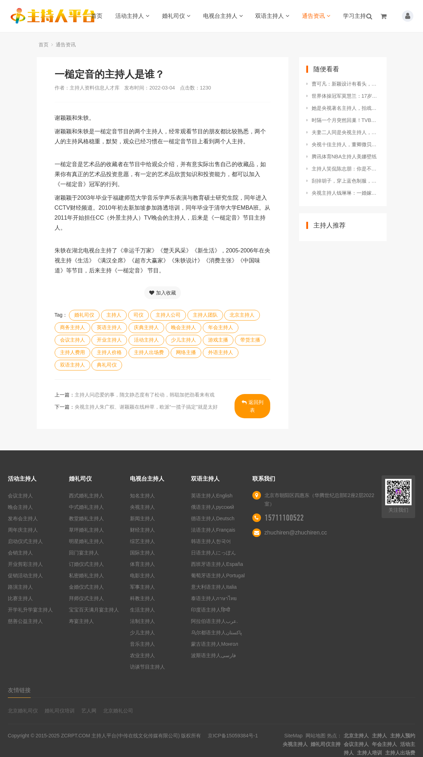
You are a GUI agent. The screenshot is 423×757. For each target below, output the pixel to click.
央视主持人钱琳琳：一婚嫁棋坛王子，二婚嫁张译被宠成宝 (345, 193)
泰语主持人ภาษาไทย (214, 598)
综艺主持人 (142, 541)
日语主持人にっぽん (213, 553)
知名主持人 (142, 495)
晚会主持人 (183, 327)
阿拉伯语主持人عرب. (215, 621)
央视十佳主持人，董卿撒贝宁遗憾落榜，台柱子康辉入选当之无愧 (345, 144)
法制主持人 (142, 621)
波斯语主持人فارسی (213, 655)
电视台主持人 (223, 16)
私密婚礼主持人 (86, 575)
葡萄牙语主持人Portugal (218, 575)
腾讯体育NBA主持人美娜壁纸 (344, 156)
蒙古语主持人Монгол (214, 644)
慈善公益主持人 (25, 621)
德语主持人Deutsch (212, 518)
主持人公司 (168, 315)
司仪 (138, 315)
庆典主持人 (146, 327)
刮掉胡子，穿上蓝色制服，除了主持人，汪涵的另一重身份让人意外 (345, 181)
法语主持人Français (213, 530)
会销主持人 (20, 553)
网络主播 (186, 352)
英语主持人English (211, 495)
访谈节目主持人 (147, 667)
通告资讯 (316, 16)
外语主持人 (220, 352)
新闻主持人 (142, 518)
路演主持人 (20, 587)
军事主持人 (142, 587)
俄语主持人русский (212, 507)
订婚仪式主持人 (86, 564)
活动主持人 (132, 16)
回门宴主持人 (84, 553)
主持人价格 (109, 352)
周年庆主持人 (23, 530)
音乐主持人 (142, 644)
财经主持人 (142, 530)
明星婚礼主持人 (86, 541)
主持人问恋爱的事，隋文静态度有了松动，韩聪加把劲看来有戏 (145, 395)
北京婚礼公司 (118, 710)
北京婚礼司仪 (23, 710)
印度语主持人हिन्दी (210, 610)
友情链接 (19, 690)
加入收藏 (162, 293)
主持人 (113, 315)
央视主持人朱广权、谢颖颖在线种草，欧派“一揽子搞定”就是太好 (146, 407)
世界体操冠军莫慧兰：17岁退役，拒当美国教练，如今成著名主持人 (345, 96)
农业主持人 (142, 655)
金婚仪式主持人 (86, 587)
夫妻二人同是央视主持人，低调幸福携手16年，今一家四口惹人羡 (345, 132)
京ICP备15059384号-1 (233, 735)
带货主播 (250, 340)
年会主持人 (220, 327)
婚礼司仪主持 (326, 744)
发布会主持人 (23, 518)
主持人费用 (72, 352)
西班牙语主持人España (217, 564)
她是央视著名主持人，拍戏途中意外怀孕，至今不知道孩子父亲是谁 (345, 108)
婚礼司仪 (176, 16)
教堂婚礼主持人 (86, 518)
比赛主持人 (20, 598)
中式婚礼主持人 (86, 507)
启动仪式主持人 (25, 541)
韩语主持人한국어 (211, 541)
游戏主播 (218, 340)
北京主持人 (242, 315)
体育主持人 (142, 564)
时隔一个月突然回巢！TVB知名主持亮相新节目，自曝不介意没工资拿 (345, 120)
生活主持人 (142, 610)
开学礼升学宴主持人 (30, 610)
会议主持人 (72, 340)
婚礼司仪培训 (60, 710)
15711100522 (284, 517)
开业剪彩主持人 (25, 564)
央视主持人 (142, 507)
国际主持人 (142, 553)
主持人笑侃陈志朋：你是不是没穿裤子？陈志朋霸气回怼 (345, 169)
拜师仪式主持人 (86, 598)
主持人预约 (402, 735)
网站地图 (316, 735)
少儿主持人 (183, 340)
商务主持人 (72, 327)
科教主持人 (142, 598)
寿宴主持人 (81, 621)
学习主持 (354, 16)
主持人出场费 (149, 352)
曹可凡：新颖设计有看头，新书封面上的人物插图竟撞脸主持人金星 (345, 84)
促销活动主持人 (25, 575)
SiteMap (293, 735)
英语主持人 (109, 327)
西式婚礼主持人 (86, 495)
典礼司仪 (107, 365)
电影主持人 (142, 575)
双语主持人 (272, 16)
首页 (96, 16)
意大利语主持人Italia (214, 587)
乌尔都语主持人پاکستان (216, 632)
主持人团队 (205, 315)
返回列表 (252, 406)
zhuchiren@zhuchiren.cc (296, 533)
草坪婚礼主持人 (86, 530)
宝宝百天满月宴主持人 (94, 610)
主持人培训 (369, 753)
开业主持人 (109, 340)
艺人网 (88, 710)
